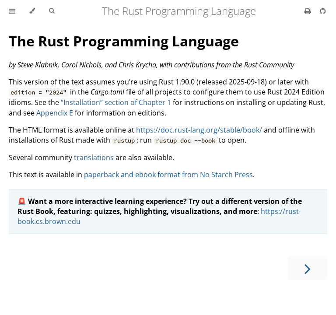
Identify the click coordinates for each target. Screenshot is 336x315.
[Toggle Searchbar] (51, 11)
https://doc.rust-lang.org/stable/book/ (199, 130)
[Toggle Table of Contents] (12, 11)
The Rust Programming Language (124, 41)
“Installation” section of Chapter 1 (116, 102)
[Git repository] (322, 11)
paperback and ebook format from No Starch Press (168, 174)
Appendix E (54, 113)
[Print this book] (308, 11)
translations (94, 157)
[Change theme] (32, 11)
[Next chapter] (307, 268)
